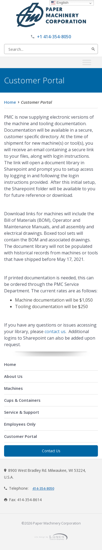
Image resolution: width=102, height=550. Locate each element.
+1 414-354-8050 (54, 37)
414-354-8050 (43, 488)
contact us (55, 331)
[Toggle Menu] (86, 62)
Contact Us (51, 450)
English (59, 3)
